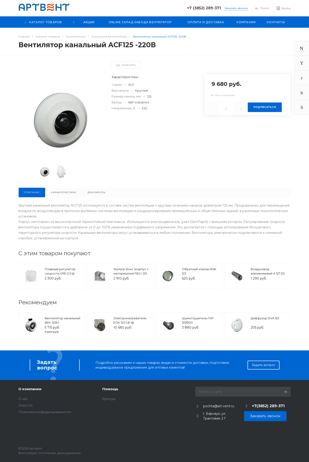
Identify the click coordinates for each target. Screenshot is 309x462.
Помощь (110, 389)
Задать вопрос (263, 365)
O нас (23, 399)
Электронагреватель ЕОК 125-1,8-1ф (129, 320)
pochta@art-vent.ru (218, 406)
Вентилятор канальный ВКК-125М (62, 320)
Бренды (108, 399)
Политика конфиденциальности (44, 412)
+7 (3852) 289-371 (204, 8)
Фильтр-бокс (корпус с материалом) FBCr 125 (131, 271)
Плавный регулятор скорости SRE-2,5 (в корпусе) (60, 273)
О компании (30, 389)
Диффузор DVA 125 (265, 318)
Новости (25, 405)
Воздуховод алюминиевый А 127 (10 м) (268, 273)
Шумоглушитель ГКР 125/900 (197, 320)
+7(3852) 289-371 (268, 406)
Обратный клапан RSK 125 (199, 271)
